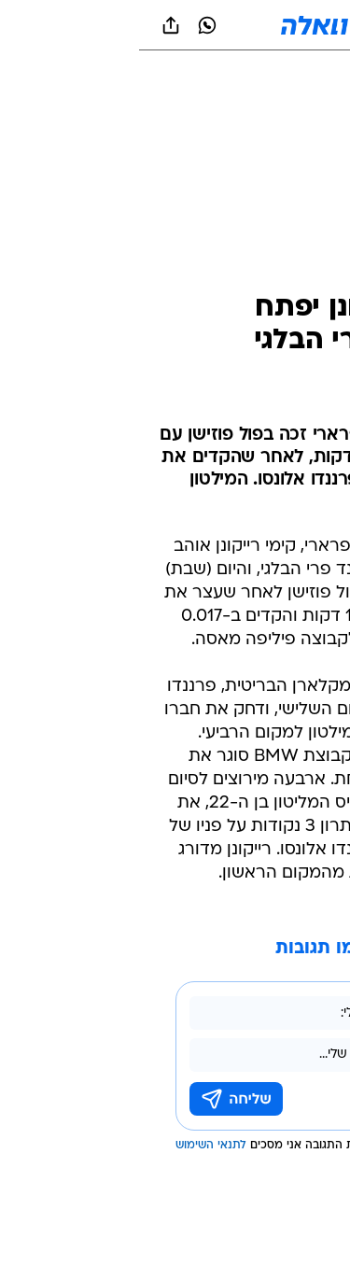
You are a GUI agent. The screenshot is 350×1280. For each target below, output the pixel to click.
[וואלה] (175, 25)
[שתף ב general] (31, 25)
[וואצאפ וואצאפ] (68, 25)
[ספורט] (311, 75)
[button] (270, 25)
